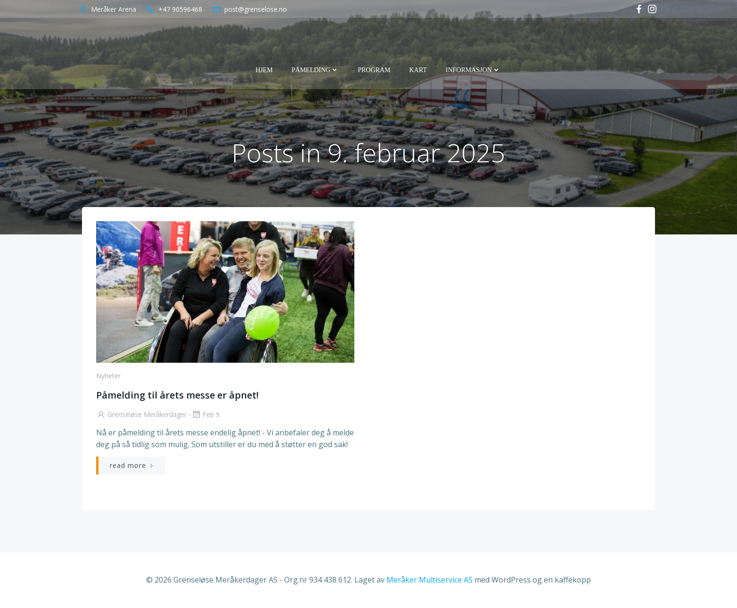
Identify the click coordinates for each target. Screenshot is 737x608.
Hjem (264, 70)
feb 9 (205, 414)
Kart (417, 70)
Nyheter (108, 375)
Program (374, 70)
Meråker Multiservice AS (429, 580)
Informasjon (473, 70)
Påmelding (315, 70)
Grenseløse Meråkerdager (141, 414)
